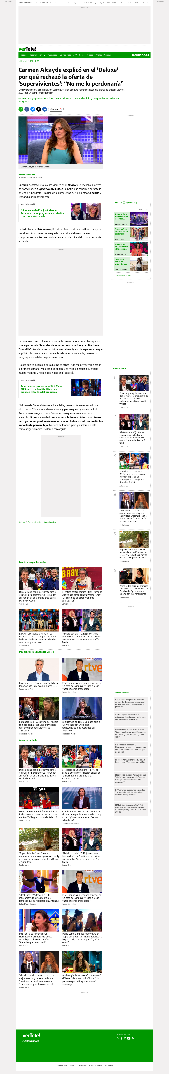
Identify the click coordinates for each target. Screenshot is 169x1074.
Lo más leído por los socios (32, 562)
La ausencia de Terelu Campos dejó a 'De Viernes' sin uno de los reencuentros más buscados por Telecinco (81, 726)
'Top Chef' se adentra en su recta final (121, 231)
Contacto (73, 1065)
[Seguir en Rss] (133, 1038)
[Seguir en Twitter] (118, 1038)
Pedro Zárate (24, 820)
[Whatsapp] (20, 109)
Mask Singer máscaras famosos (55, 3)
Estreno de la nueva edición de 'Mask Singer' (121, 216)
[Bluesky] (32, 109)
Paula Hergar (24, 865)
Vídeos (90, 55)
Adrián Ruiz (23, 604)
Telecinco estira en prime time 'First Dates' (120, 261)
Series (81, 55)
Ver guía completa (122, 276)
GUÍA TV (125, 202)
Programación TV (37, 55)
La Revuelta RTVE (40, 3)
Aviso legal (82, 1065)
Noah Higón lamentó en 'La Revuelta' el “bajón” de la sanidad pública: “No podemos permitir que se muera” (81, 978)
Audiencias (52, 55)
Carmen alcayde (34, 522)
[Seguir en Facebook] (121, 1038)
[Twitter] (38, 109)
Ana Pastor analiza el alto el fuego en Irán (121, 246)
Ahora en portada (28, 740)
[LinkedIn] (44, 109)
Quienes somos (61, 1065)
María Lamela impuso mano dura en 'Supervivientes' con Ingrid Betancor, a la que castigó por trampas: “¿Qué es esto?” (82, 938)
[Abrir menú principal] (149, 49)
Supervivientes (50, 522)
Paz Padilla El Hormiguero (91, 3)
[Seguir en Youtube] (129, 1038)
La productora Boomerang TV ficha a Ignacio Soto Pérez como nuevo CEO (38, 684)
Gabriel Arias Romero (70, 823)
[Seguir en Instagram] (125, 1038)
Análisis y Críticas (103, 55)
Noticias (23, 55)
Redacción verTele (26, 175)
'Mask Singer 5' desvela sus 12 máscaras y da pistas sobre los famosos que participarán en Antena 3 (39, 897)
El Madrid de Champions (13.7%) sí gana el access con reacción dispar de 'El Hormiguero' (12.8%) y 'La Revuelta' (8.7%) (81, 774)
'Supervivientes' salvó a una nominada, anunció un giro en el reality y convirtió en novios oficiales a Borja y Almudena (39, 857)
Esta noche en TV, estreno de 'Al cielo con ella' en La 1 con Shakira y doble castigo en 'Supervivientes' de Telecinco (38, 726)
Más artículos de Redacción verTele (36, 652)
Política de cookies (95, 1065)
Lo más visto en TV (68, 55)
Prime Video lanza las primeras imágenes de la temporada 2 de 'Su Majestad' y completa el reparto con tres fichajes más (133, 590)
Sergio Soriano (68, 604)
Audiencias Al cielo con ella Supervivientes (140, 3)
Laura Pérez (24, 645)
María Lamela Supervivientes (74, 3)
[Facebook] (26, 109)
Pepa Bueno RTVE (105, 3)
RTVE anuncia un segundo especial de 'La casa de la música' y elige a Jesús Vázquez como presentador (81, 685)
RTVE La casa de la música (119, 3)
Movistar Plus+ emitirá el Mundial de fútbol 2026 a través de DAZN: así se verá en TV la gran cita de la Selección (38, 814)
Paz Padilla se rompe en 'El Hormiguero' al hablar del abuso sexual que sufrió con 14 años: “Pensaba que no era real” (35, 938)
